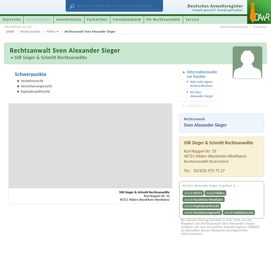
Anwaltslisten (69, 19)
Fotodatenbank (127, 19)
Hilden (51, 31)
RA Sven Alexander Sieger (201, 94)
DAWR (10, 31)
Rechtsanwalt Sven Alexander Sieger (90, 31)
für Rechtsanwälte (163, 19)
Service (192, 19)
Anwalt (193, 193)
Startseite (12, 19)
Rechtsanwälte (30, 31)
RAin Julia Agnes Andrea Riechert (201, 84)
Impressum (260, 27)
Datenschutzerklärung (233, 27)
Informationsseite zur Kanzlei (201, 74)
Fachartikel (97, 19)
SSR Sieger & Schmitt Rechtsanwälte (51, 57)
